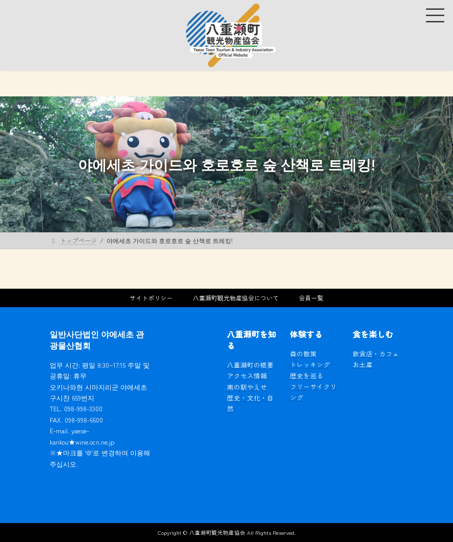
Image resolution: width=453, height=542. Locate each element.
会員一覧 (311, 297)
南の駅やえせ (247, 387)
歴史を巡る (306, 375)
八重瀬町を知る (251, 339)
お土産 (363, 364)
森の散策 (303, 353)
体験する (306, 334)
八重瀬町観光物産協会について (236, 297)
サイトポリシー (151, 297)
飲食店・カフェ (376, 353)
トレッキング (310, 364)
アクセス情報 (247, 375)
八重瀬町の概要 (250, 365)
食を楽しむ (373, 334)
